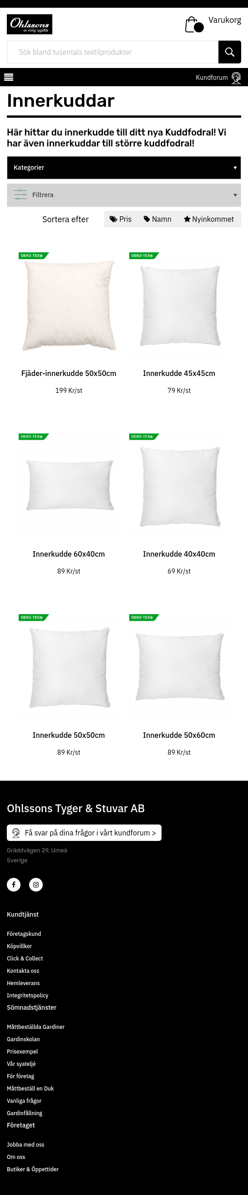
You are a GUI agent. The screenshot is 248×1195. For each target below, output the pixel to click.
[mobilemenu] (7, 78)
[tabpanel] (69, 317)
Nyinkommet (210, 219)
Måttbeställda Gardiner (36, 1026)
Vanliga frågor (24, 1100)
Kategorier (126, 167)
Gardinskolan (23, 1039)
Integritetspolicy (27, 995)
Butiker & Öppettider (33, 1169)
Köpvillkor (19, 946)
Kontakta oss (23, 970)
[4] (36, 885)
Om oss (16, 1156)
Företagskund (24, 933)
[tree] (124, 168)
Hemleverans (23, 983)
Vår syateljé (21, 1063)
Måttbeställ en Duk (30, 1088)
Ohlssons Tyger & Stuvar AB (76, 808)
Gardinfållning (24, 1113)
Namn (158, 219)
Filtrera (126, 195)
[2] (13, 885)
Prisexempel (22, 1051)
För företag (20, 1076)
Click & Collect (25, 958)
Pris (121, 219)
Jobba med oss (25, 1144)
